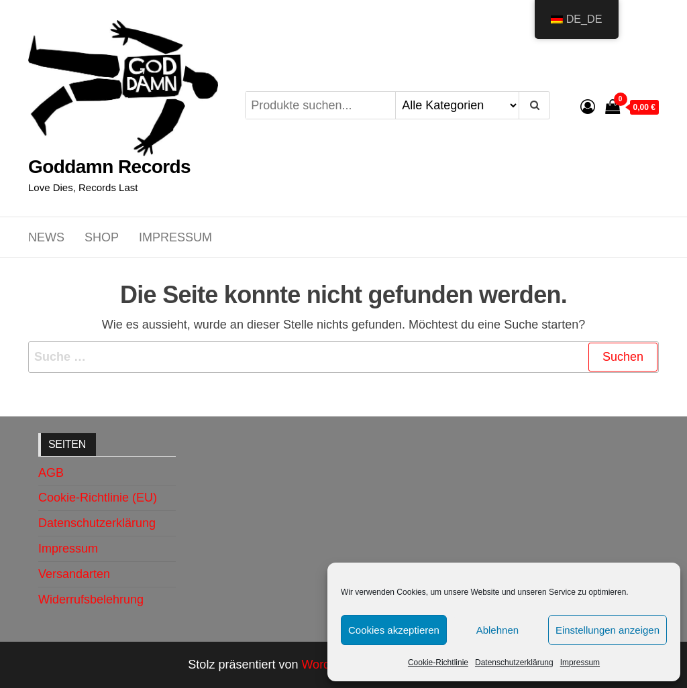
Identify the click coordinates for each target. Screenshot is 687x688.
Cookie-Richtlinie (438, 662)
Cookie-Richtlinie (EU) (97, 497)
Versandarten (74, 574)
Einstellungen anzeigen (607, 630)
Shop (102, 237)
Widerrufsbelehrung (91, 599)
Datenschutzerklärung (514, 662)
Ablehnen (497, 630)
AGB (51, 472)
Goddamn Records (109, 166)
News (46, 237)
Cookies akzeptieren (393, 630)
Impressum (580, 662)
